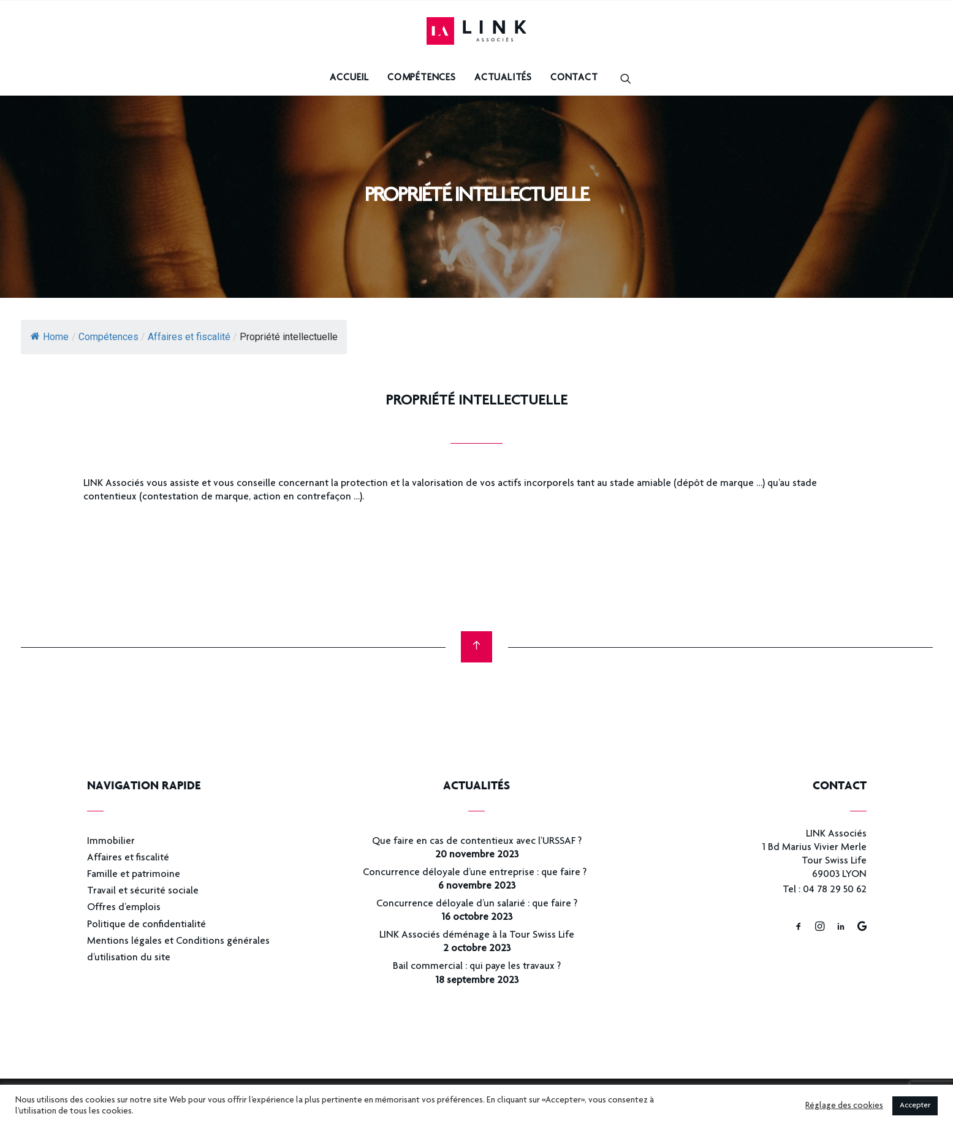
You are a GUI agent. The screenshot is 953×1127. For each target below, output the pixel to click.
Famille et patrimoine (133, 875)
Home (50, 337)
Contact (574, 78)
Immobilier (111, 842)
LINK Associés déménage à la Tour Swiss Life (476, 935)
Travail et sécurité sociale (143, 891)
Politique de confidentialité (146, 925)
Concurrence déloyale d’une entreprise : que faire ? (476, 873)
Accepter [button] (915, 1106)
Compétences (421, 78)
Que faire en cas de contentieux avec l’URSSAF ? (477, 842)
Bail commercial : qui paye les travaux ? (477, 967)
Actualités (503, 78)
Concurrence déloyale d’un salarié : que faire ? (476, 904)
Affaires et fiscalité (128, 858)
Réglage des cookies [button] (844, 1106)
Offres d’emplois (124, 908)
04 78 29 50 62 (835, 890)
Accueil (349, 78)
